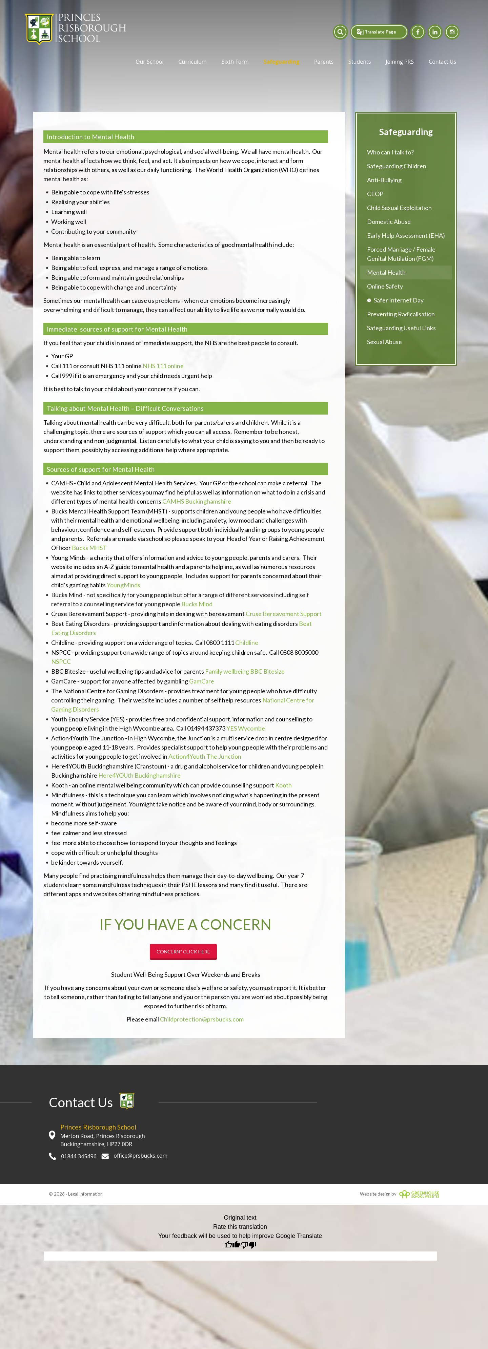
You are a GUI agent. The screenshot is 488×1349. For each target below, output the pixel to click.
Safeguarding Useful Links (401, 328)
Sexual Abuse (384, 341)
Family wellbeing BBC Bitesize (245, 671)
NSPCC (61, 661)
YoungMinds (123, 585)
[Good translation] (232, 1246)
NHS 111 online (163, 366)
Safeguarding (281, 61)
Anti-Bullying (384, 180)
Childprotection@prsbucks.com (202, 1019)
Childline (246, 642)
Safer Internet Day (399, 300)
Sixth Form (235, 61)
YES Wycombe (245, 728)
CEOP (375, 193)
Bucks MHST (89, 547)
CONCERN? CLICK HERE (183, 951)
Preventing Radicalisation (401, 314)
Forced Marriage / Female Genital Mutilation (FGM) (401, 254)
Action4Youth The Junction (204, 756)
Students (359, 61)
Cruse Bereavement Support (284, 613)
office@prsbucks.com (134, 1155)
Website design (375, 1194)
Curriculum (193, 61)
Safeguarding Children (396, 166)
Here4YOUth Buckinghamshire (139, 775)
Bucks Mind (196, 604)
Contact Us (442, 61)
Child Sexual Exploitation (399, 207)
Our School (150, 61)
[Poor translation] (248, 1246)
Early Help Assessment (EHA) (406, 235)
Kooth (283, 785)
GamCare (201, 681)
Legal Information (85, 1194)
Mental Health (386, 272)
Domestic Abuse (389, 221)
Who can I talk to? (390, 152)
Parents (323, 61)
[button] (334, 32)
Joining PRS (400, 61)
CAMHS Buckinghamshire (196, 501)
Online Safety (385, 286)
